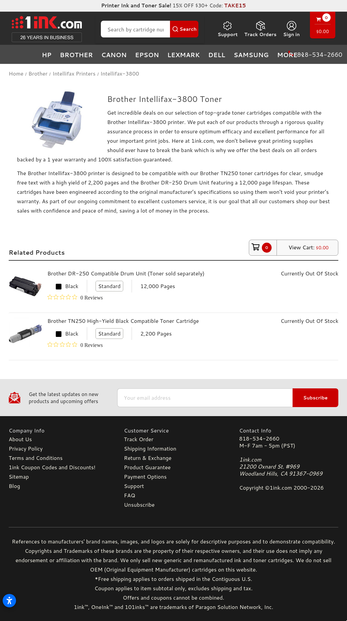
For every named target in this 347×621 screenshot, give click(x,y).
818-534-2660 (259, 438)
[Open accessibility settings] (9, 600)
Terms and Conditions (35, 458)
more (291, 54)
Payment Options (145, 476)
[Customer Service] (173, 430)
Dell (216, 54)
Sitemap (19, 476)
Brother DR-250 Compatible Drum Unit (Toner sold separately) (126, 273)
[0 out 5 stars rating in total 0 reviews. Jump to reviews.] (75, 297)
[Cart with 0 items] (322, 26)
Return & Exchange (147, 458)
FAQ (129, 495)
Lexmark (183, 54)
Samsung (251, 54)
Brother (76, 54)
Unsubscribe (139, 504)
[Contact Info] (288, 430)
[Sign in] (291, 29)
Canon (114, 54)
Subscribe (315, 397)
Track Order (138, 439)
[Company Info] (58, 430)
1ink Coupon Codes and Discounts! (52, 467)
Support (227, 29)
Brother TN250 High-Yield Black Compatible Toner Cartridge (123, 321)
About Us (20, 439)
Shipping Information (150, 448)
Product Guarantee (147, 467)
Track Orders (260, 29)
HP (46, 54)
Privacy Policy (26, 448)
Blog (14, 486)
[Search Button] (184, 29)
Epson (147, 54)
